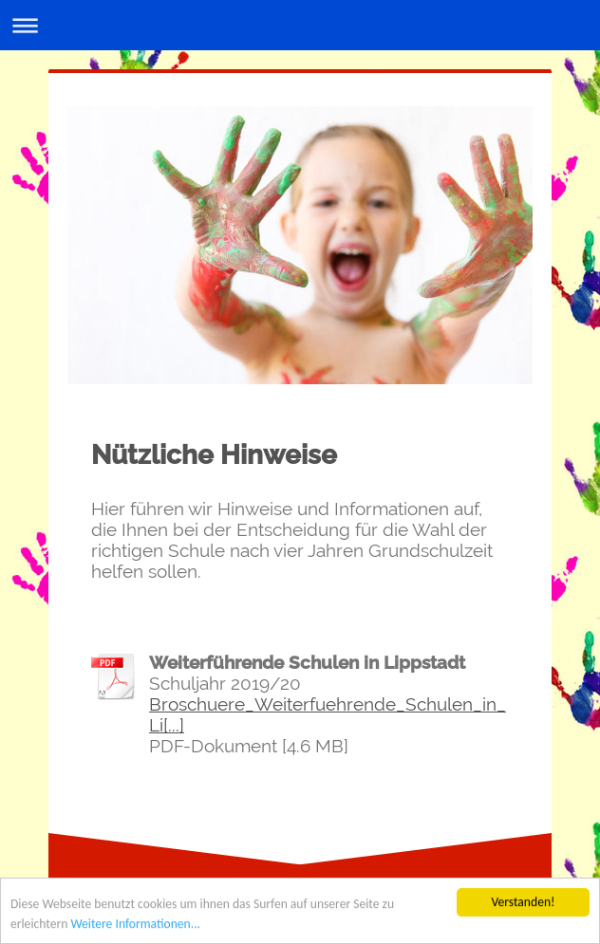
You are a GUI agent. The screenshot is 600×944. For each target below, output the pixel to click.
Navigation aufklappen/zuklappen (300, 25)
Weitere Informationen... (135, 924)
